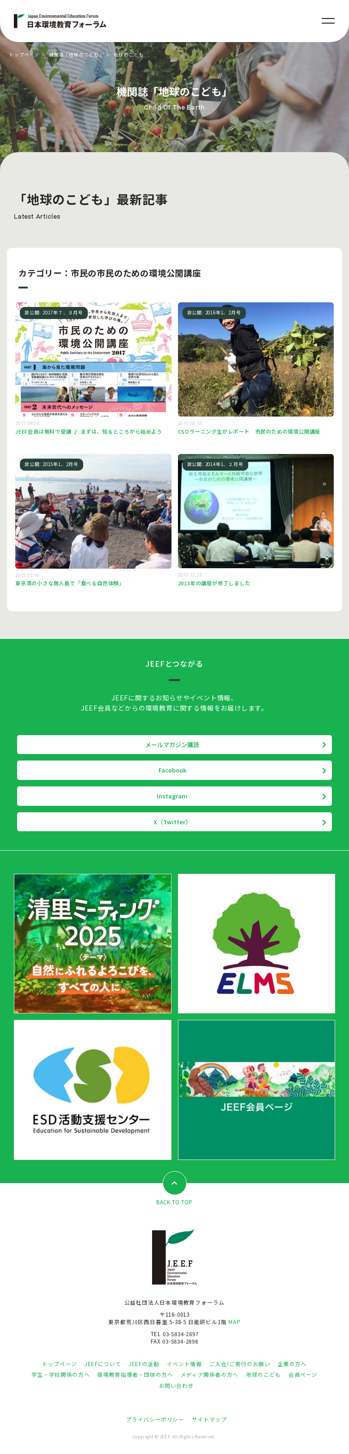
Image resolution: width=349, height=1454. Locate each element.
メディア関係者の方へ (210, 1374)
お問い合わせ (176, 1385)
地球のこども (263, 1374)
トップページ (24, 54)
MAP (234, 1321)
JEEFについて (103, 1364)
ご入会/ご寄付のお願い (239, 1364)
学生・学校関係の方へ (60, 1374)
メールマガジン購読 (172, 744)
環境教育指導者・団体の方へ (135, 1374)
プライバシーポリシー (155, 1419)
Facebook (172, 770)
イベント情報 (184, 1364)
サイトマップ (209, 1419)
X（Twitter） (172, 821)
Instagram (172, 795)
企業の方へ (292, 1364)
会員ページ (303, 1374)
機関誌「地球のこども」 (76, 54)
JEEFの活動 (144, 1364)
